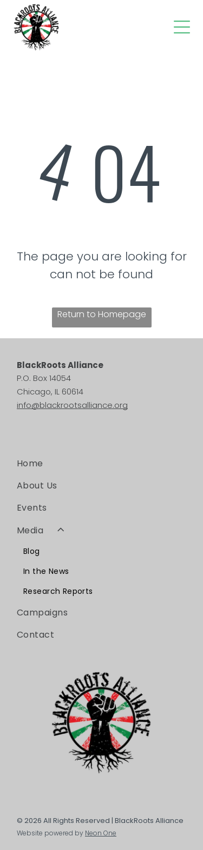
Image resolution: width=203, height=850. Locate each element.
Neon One (100, 833)
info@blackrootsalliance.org (72, 405)
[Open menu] (182, 27)
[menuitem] (101, 463)
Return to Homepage (101, 314)
